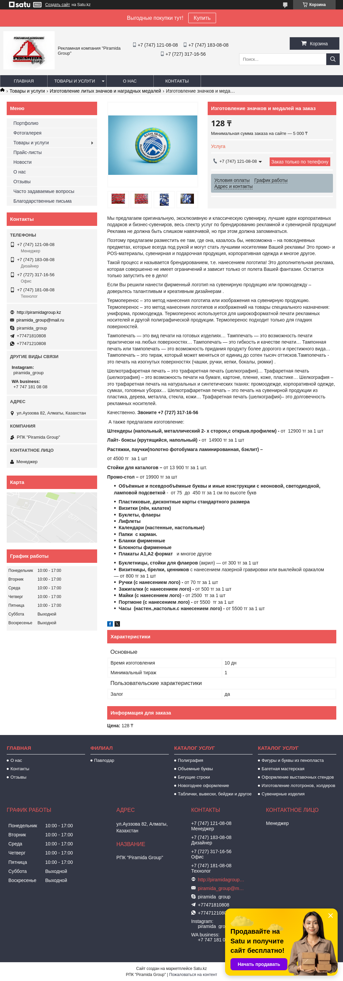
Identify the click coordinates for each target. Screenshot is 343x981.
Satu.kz (200, 968)
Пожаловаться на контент (193, 974)
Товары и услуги (74, 81)
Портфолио (26, 123)
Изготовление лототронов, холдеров (298, 785)
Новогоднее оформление (203, 785)
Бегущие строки (194, 777)
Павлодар (104, 760)
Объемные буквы (195, 768)
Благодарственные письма (42, 201)
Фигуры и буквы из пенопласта (293, 760)
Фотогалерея (27, 133)
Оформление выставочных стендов (298, 777)
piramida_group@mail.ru (40, 320)
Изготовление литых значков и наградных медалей (105, 91)
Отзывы (21, 181)
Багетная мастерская (283, 768)
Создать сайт (57, 4)
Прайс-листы (27, 152)
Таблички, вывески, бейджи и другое (215, 793)
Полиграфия (190, 760)
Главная (24, 81)
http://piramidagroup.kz (39, 312)
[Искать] (333, 59)
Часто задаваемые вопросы (43, 191)
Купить (202, 18)
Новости (22, 162)
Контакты (177, 81)
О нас (130, 81)
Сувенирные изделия (283, 793)
